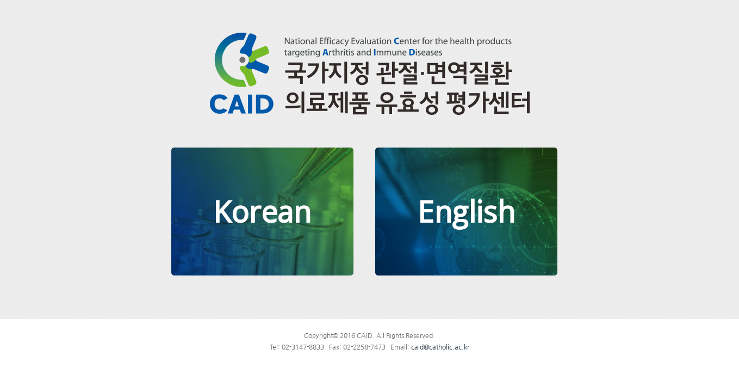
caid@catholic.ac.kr (440, 347)
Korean (262, 211)
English (466, 211)
